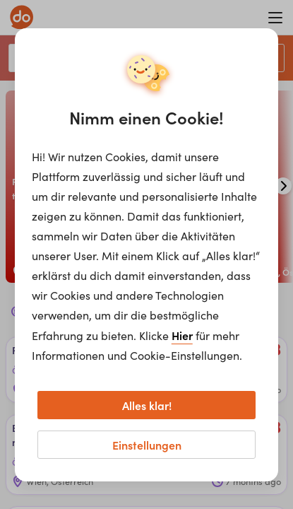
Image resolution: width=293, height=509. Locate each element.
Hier (182, 335)
